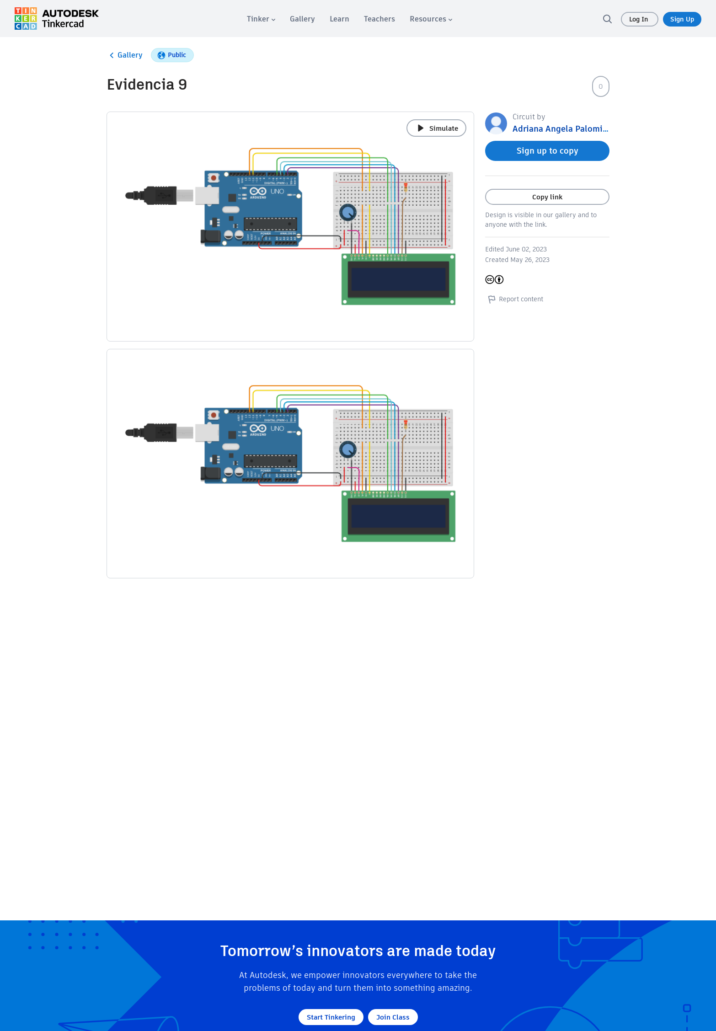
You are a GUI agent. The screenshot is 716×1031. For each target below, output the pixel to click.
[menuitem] (261, 19)
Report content (514, 299)
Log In (639, 19)
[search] (607, 19)
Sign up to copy (547, 150)
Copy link (547, 197)
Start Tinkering (331, 1017)
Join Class (393, 1017)
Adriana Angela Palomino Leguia (577, 128)
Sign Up (682, 19)
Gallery (125, 55)
